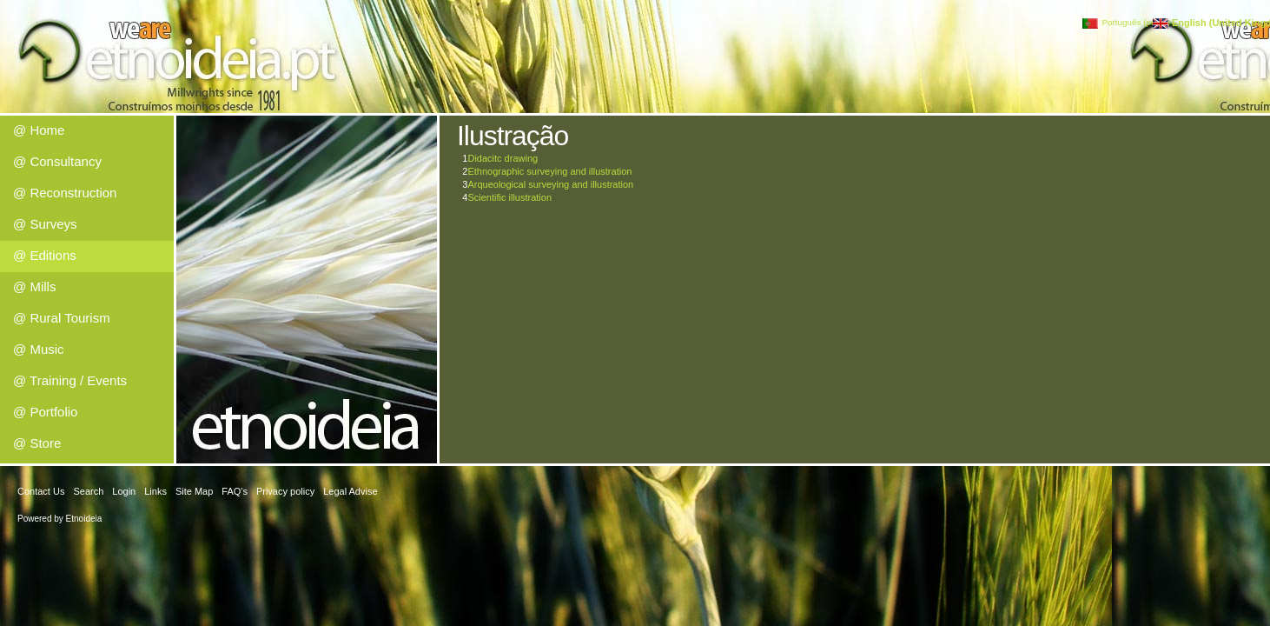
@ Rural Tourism (61, 317)
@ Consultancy (57, 161)
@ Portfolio (45, 411)
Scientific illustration (509, 197)
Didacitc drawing (502, 158)
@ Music (38, 349)
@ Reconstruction (64, 192)
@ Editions (44, 255)
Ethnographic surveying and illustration (549, 171)
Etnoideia (84, 518)
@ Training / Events (70, 380)
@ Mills (34, 286)
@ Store (37, 443)
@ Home (38, 130)
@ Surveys (45, 223)
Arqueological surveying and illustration (550, 184)
